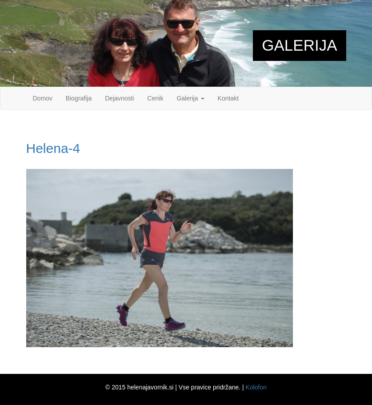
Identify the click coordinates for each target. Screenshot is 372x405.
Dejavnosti (119, 98)
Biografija (79, 98)
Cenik (156, 98)
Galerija (190, 98)
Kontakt (228, 98)
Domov (42, 98)
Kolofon (256, 387)
